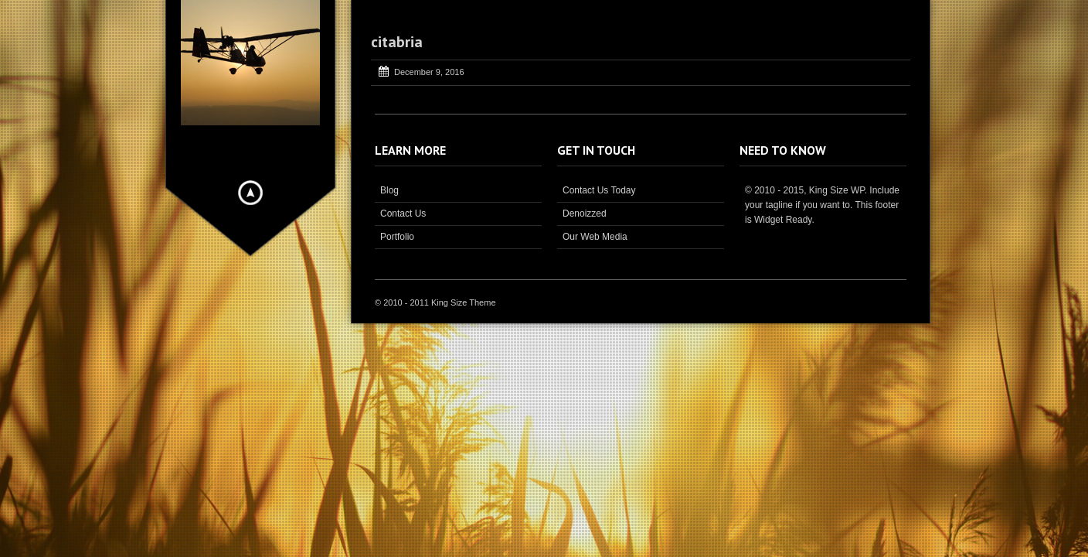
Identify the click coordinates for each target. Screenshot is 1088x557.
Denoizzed (585, 213)
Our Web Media (595, 236)
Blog (389, 190)
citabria (397, 42)
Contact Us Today (599, 190)
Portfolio (397, 236)
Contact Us (403, 213)
